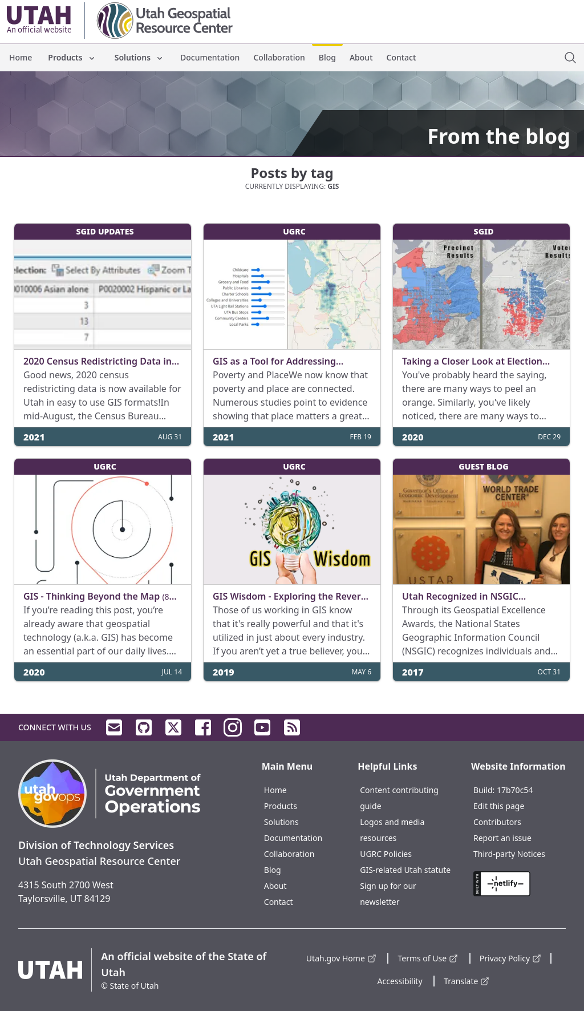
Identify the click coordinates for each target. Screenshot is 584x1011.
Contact (401, 57)
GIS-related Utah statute (405, 869)
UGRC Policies (386, 853)
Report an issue (502, 837)
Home (20, 57)
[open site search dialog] (570, 57)
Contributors (497, 821)
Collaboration (279, 57)
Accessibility (400, 981)
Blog (327, 57)
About (361, 57)
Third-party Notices (509, 853)
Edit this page (498, 805)
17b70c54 (515, 789)
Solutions (139, 57)
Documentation (210, 57)
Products (72, 57)
